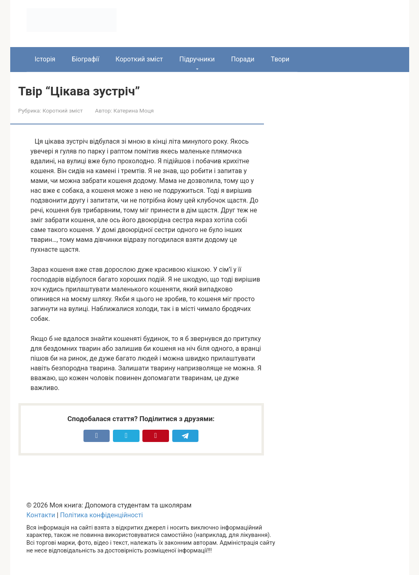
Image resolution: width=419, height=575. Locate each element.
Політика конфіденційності (101, 515)
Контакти (41, 515)
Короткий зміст (139, 59)
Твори (280, 59)
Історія (45, 59)
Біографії (85, 59)
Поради (243, 59)
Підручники (196, 59)
